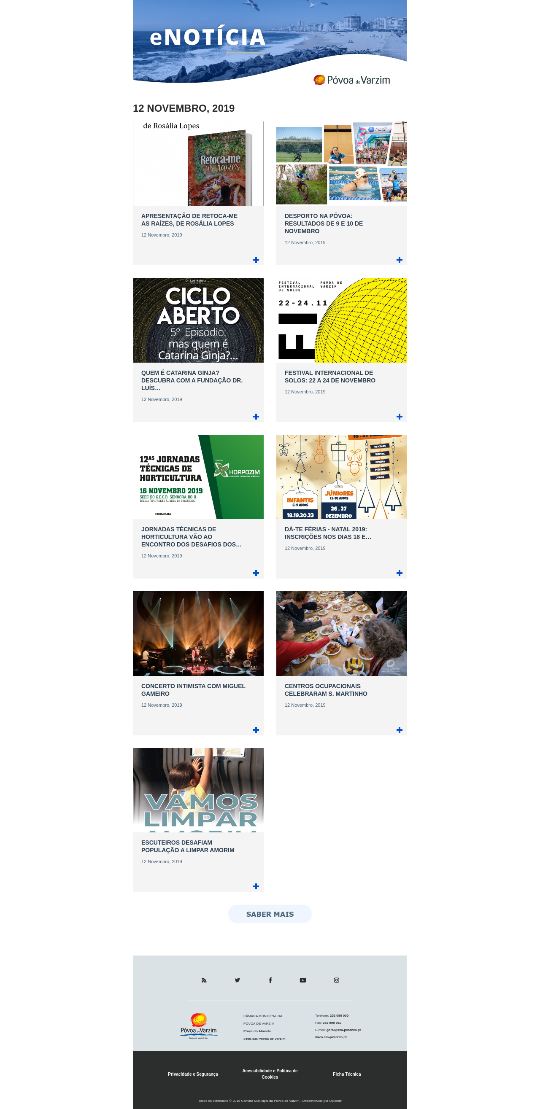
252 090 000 (338, 1015)
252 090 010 (332, 1023)
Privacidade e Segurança (193, 1074)
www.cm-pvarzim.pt (331, 1037)
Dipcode (335, 1101)
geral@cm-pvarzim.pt (343, 1030)
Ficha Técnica (347, 1074)
